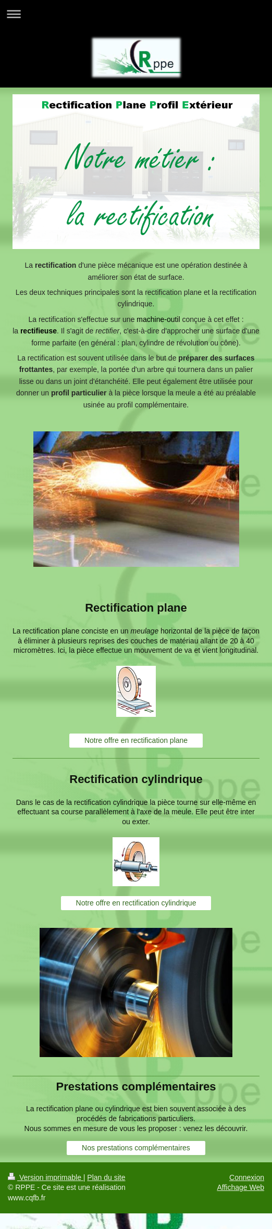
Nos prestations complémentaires (136, 1148)
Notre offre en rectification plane (136, 740)
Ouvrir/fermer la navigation (136, 14)
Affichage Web (240, 1187)
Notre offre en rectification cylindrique (136, 903)
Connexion (246, 1177)
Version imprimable (45, 1177)
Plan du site (106, 1177)
